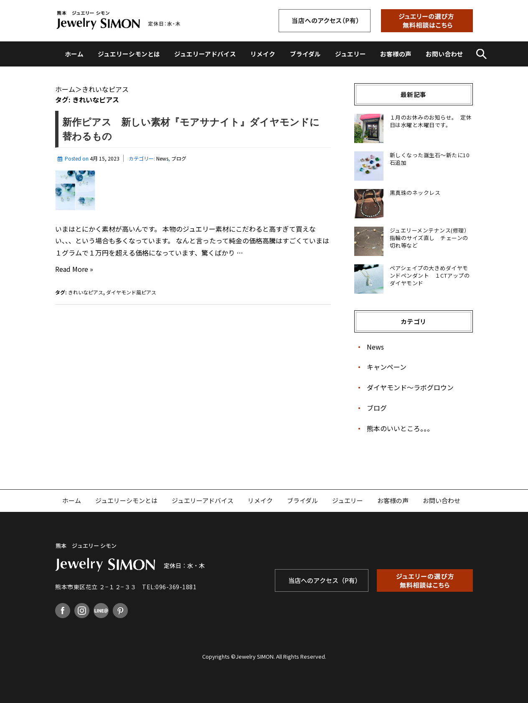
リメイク (262, 53)
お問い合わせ (444, 53)
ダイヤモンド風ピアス (131, 292)
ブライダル (305, 53)
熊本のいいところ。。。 (400, 428)
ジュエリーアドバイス (205, 53)
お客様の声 (395, 53)
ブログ (178, 158)
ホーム (74, 53)
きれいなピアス (85, 292)
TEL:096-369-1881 (169, 587)
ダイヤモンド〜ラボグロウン (410, 387)
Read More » (74, 269)
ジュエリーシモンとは (129, 53)
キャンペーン (386, 367)
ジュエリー (350, 53)
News (162, 158)
